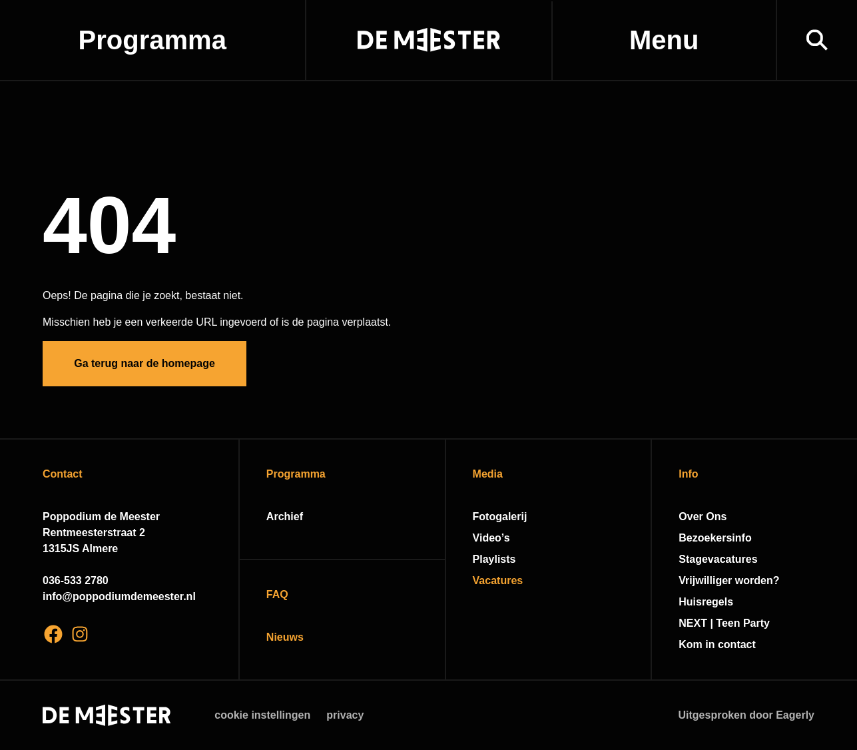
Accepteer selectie (744, 725)
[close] (836, 501)
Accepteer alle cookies (744, 686)
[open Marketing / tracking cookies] (835, 638)
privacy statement (690, 553)
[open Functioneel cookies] (835, 598)
